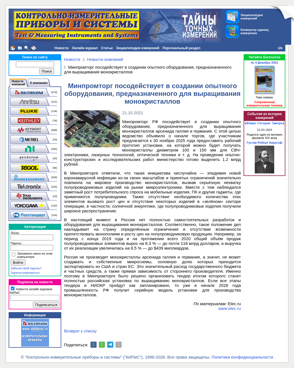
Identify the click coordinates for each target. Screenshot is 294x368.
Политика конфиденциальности (242, 357)
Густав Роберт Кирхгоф (264, 142)
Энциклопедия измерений (137, 48)
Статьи (107, 48)
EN (280, 48)
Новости (61, 48)
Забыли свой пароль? (26, 268)
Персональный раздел (181, 48)
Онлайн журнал (85, 48)
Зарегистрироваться (25, 272)
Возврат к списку (80, 331)
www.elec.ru (229, 308)
